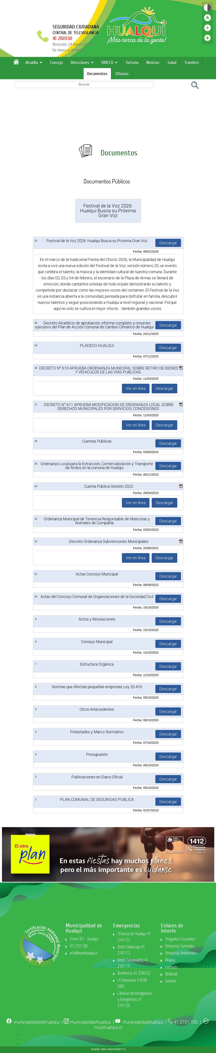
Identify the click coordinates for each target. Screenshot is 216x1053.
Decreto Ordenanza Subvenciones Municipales (108, 925)
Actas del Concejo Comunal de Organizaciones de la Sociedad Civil (96, 980)
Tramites (191, 62)
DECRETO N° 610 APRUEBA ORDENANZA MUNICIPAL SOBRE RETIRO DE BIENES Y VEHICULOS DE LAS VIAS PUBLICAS (108, 754)
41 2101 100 (186, 1038)
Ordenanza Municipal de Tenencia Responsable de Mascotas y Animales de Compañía (97, 905)
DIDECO (107, 62)
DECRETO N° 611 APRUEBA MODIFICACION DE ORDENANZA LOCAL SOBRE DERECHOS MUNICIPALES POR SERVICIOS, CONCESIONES (109, 790)
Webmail (202, 974)
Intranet (201, 981)
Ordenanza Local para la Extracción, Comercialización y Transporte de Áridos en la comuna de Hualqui (96, 850)
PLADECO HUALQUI (97, 729)
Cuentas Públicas (97, 825)
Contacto (202, 967)
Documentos (97, 73)
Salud (171, 62)
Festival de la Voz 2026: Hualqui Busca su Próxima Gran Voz (97, 624)
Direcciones (80, 62)
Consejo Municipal (96, 1025)
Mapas (201, 960)
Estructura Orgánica (97, 1048)
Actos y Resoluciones (97, 1003)
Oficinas (122, 73)
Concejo (56, 62)
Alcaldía (31, 62)
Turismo (132, 62)
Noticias (153, 62)
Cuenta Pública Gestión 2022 (108, 870)
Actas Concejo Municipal (97, 958)
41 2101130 (64, 38)
